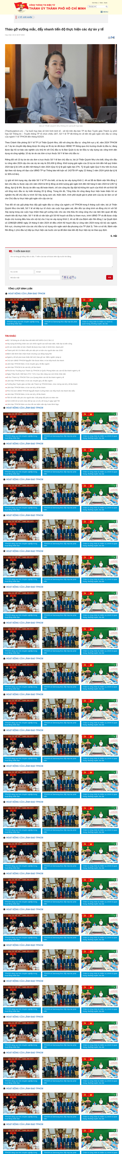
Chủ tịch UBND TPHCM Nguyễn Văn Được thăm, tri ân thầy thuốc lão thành (35, 360)
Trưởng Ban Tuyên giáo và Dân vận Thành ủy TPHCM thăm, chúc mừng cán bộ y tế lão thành (42, 384)
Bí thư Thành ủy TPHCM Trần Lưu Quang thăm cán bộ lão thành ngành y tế (35, 377)
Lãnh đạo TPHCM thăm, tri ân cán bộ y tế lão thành (26, 387)
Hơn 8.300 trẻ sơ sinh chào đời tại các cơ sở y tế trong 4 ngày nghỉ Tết (33, 401)
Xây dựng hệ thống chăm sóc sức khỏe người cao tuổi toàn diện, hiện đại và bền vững (39, 344)
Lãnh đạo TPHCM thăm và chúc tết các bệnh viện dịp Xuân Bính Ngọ (33, 404)
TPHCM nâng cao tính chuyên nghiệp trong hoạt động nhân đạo (23, 323)
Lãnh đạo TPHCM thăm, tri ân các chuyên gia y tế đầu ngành (30, 381)
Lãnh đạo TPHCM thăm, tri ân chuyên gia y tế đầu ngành (28, 364)
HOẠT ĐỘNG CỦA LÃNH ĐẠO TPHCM (26, 293)
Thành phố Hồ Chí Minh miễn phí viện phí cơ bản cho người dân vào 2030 (35, 350)
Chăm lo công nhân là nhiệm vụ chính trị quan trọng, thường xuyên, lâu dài (97, 323)
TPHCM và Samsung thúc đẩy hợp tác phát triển (60, 323)
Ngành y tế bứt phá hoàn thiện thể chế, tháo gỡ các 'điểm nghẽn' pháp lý (34, 357)
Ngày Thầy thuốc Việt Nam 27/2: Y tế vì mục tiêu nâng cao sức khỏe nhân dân (36, 374)
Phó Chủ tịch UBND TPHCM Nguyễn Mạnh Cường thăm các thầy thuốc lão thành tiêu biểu (41, 391)
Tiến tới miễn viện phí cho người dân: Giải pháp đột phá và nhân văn (32, 397)
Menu (104, 11)
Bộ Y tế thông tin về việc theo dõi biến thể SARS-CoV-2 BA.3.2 (30, 340)
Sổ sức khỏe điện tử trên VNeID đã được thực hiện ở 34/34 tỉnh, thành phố (35, 347)
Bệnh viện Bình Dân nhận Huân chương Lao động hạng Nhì (29, 354)
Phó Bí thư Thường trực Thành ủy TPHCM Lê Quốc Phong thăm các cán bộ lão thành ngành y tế (43, 370)
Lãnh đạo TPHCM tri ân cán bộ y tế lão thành (24, 367)
